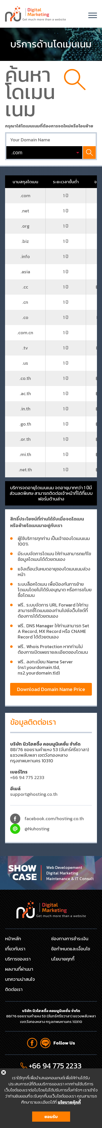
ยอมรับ (51, 1118)
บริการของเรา (18, 958)
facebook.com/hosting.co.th (54, 818)
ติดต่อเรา (14, 989)
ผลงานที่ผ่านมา (19, 969)
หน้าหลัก (13, 938)
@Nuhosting (37, 828)
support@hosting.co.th (33, 794)
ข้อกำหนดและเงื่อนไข (70, 948)
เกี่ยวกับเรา (15, 948)
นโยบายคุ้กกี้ (69, 1104)
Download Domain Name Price (51, 689)
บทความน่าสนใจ (20, 979)
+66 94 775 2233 (27, 777)
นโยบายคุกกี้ (62, 958)
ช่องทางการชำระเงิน (69, 938)
